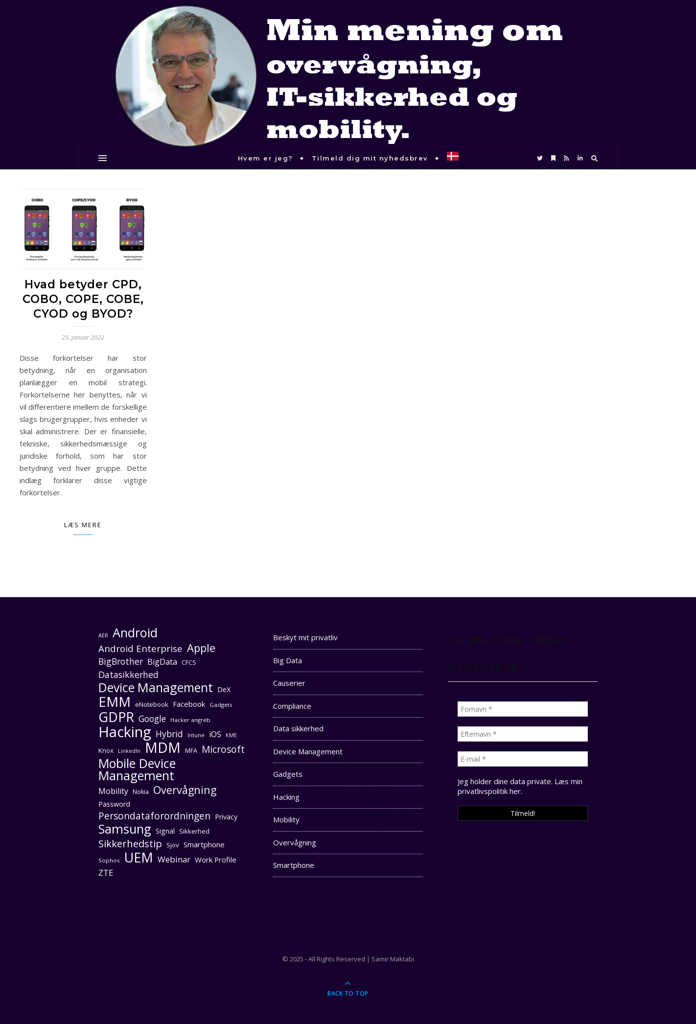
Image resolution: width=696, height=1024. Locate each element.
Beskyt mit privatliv (305, 637)
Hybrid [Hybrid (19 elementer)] (169, 734)
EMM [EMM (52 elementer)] (114, 702)
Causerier (289, 683)
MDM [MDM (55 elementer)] (163, 748)
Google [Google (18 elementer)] (152, 718)
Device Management (308, 751)
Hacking (286, 797)
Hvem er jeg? (265, 158)
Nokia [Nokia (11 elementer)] (141, 792)
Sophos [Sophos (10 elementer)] (109, 860)
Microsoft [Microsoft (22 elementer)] (223, 750)
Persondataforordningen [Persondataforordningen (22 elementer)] (154, 816)
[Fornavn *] (523, 709)
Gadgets (287, 774)
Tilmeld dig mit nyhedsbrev (370, 158)
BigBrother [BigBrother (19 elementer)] (120, 661)
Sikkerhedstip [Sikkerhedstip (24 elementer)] (130, 844)
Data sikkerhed (298, 728)
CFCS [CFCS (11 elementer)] (189, 662)
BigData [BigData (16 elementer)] (162, 661)
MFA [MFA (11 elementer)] (191, 750)
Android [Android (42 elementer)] (135, 633)
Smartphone (293, 865)
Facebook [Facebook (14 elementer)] (189, 704)
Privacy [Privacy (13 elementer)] (226, 816)
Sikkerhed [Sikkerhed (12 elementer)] (194, 831)
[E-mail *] (523, 759)
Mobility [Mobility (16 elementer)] (113, 791)
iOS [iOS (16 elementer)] (215, 734)
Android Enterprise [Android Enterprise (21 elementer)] (140, 648)
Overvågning (294, 842)
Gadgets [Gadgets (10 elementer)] (220, 704)
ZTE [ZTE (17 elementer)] (105, 872)
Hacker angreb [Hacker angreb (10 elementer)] (190, 719)
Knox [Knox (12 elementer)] (106, 750)
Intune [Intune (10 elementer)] (196, 735)
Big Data (287, 660)
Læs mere (83, 524)
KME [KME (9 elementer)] (231, 735)
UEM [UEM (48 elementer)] (138, 857)
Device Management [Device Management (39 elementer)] (155, 687)
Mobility (286, 819)
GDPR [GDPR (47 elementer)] (116, 717)
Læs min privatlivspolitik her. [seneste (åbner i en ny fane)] (520, 786)
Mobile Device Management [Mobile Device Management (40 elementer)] (137, 769)
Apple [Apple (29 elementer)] (201, 648)
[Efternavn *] (523, 734)
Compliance (292, 706)
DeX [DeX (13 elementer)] (224, 689)
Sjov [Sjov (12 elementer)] (172, 844)
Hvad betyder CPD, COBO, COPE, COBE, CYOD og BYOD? (83, 299)
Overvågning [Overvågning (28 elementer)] (184, 790)
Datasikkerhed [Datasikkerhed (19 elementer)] (128, 674)
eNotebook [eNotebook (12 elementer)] (151, 704)
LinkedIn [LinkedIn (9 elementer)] (129, 750)
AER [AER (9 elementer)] (103, 635)
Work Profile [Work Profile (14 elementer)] (215, 859)
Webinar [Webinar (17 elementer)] (174, 859)
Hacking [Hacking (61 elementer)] (124, 732)
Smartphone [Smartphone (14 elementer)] (204, 844)
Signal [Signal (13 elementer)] (165, 831)
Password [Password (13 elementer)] (114, 804)
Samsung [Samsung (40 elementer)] (124, 829)
